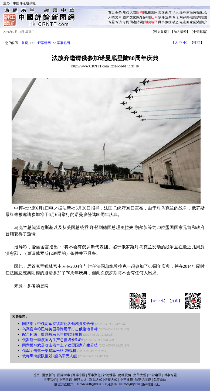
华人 (175, 12)
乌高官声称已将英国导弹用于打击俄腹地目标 (60, 329)
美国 (161, 12)
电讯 (182, 22)
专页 (126, 22)
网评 (182, 17)
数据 (168, 22)
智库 (197, 17)
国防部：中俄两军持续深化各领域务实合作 (58, 324)
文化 (133, 17)
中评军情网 (43, 43)
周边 (133, 22)
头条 (118, 12)
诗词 (140, 22)
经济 (182, 12)
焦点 (126, 12)
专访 (118, 22)
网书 (161, 22)
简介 (204, 22)
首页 (111, 12)
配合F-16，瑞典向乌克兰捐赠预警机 (52, 334)
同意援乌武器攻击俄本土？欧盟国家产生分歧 (60, 345)
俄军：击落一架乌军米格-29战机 (49, 351)
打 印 (197, 42)
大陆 (133, 12)
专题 (111, 22)
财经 (190, 12)
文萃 (118, 17)
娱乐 (140, 17)
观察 (168, 17)
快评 (161, 17)
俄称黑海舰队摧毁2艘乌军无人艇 (49, 356)
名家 (190, 22)
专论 (175, 17)
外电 (190, 17)
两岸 (168, 12)
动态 (175, 22)
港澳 (147, 12)
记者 (197, 22)
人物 (111, 17)
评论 (147, 17)
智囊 (204, 17)
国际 (154, 12)
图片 (126, 17)
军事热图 (63, 43)
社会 (204, 12)
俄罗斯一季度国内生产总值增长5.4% (52, 340)
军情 (197, 12)
